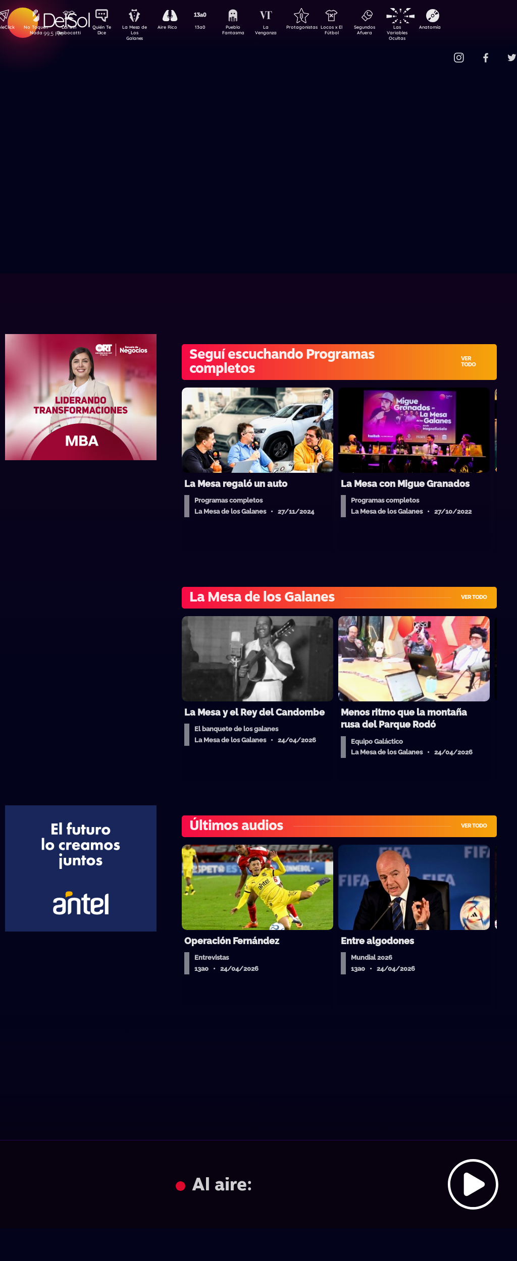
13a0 (211, 28)
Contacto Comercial (439, 51)
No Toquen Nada (35, 32)
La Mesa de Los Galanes (141, 32)
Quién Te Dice (105, 32)
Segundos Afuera (388, 32)
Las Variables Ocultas (423, 32)
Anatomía (459, 28)
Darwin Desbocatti (70, 32)
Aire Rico (176, 28)
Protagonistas (317, 28)
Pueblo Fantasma (246, 32)
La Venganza (282, 32)
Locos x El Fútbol (353, 32)
